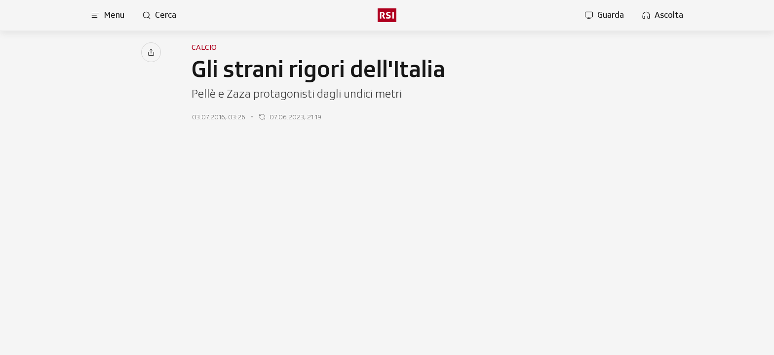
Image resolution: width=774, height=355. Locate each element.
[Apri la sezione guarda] (604, 15)
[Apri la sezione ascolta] (662, 15)
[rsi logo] (387, 15)
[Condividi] (151, 52)
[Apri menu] (107, 15)
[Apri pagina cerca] (159, 15)
